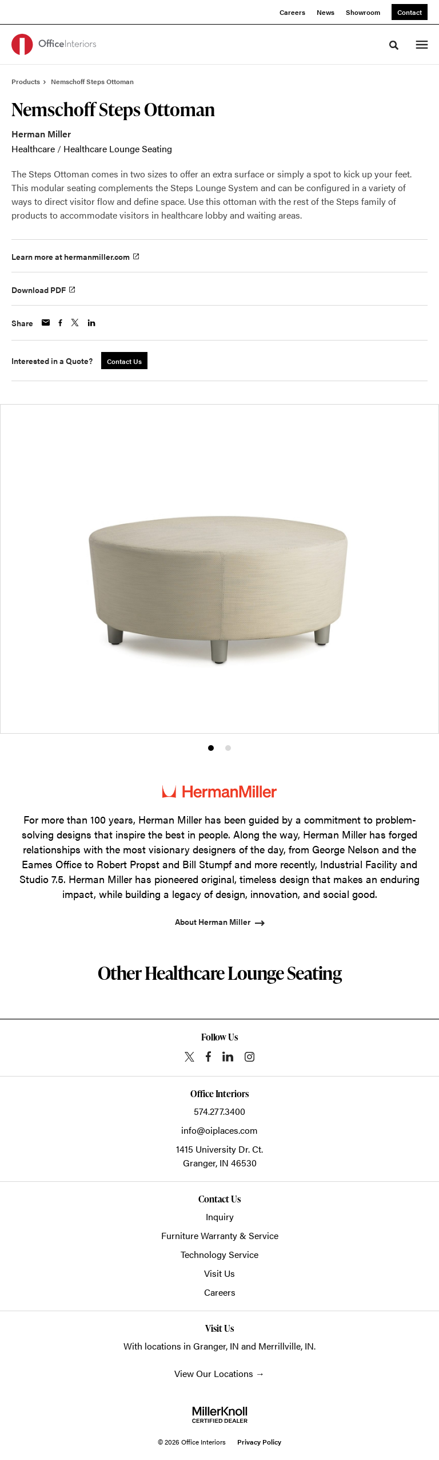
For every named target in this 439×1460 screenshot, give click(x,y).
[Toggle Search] (393, 45)
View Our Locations (213, 1373)
